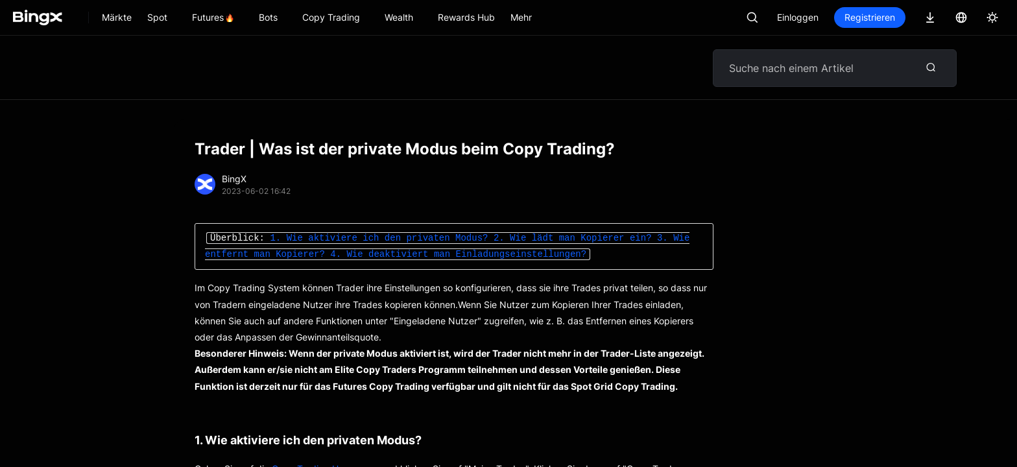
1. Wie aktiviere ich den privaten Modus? (379, 238)
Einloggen (798, 17)
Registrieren (869, 17)
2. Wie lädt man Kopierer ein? (573, 238)
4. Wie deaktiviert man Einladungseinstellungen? (458, 254)
